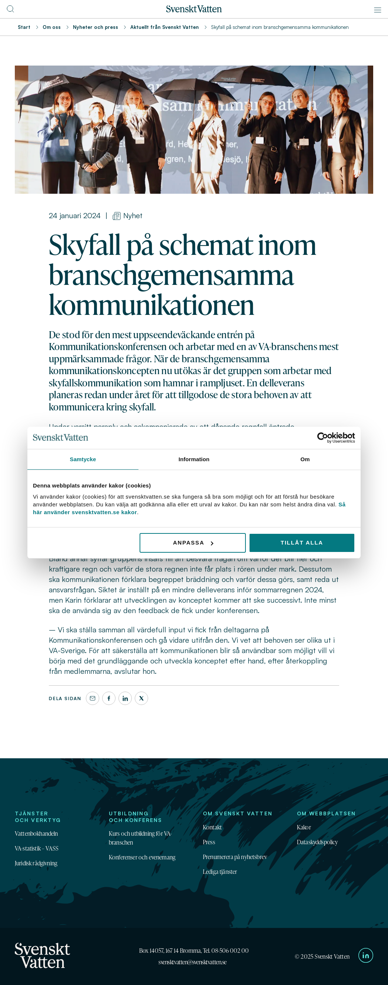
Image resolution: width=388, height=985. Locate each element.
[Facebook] (109, 698)
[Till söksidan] (10, 11)
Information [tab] (194, 459)
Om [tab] (305, 459)
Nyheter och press (95, 27)
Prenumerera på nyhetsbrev (235, 857)
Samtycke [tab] (83, 459)
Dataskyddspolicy (317, 842)
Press (209, 842)
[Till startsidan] (194, 10)
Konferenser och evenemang (142, 857)
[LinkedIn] (125, 698)
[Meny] (377, 10)
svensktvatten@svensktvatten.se (192, 962)
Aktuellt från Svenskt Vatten (164, 27)
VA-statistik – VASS (36, 848)
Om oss (52, 27)
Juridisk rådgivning (36, 863)
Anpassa (193, 542)
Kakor (304, 827)
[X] (141, 698)
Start (24, 27)
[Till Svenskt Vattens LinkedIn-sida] (365, 956)
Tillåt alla (302, 542)
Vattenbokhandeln (36, 833)
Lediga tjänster (220, 872)
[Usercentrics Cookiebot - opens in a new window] (322, 437)
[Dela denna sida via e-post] (92, 698)
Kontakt (212, 827)
